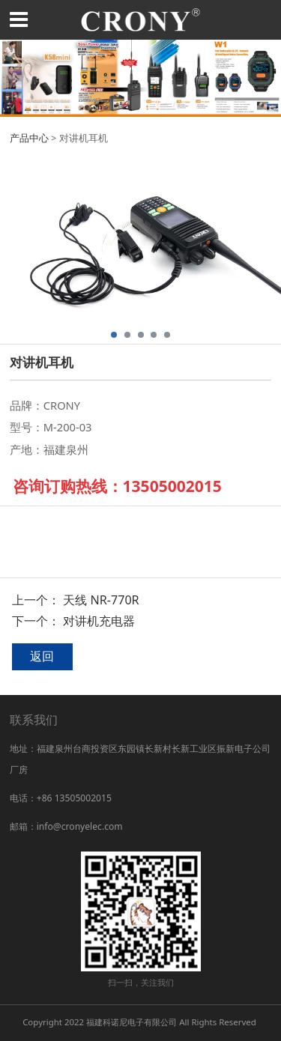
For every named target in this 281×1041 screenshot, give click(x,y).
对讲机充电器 (99, 621)
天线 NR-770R (101, 600)
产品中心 (29, 138)
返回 (42, 656)
